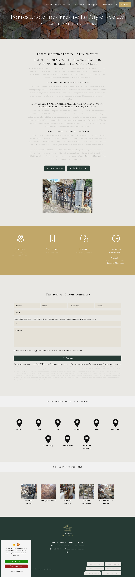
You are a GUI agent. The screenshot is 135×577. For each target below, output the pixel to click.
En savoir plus (55, 168)
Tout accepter (16, 561)
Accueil (49, 5)
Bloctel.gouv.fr (17, 368)
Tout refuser (16, 566)
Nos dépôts (92, 5)
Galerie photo (106, 5)
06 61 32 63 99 (52, 253)
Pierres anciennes (113, 569)
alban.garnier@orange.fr (83, 253)
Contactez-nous (78, 168)
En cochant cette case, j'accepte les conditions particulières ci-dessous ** (49, 339)
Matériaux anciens (64, 5)
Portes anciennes (92, 573)
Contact (125, 5)
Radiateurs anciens (95, 569)
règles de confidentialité (60, 352)
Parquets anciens (113, 564)
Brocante (79, 5)
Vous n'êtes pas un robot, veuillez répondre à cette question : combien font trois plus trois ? (55, 307)
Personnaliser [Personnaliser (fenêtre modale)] (16, 571)
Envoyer (69, 346)
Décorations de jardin (111, 573)
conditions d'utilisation (89, 352)
